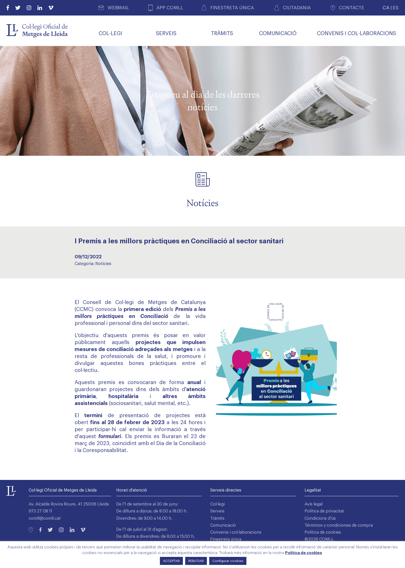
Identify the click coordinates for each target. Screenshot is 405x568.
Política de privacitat (324, 511)
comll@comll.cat (45, 518)
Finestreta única (225, 539)
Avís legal (314, 504)
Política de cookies (323, 532)
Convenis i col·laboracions (235, 532)
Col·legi (217, 504)
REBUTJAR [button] (196, 561)
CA (386, 7)
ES (396, 7)
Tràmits (217, 518)
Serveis (217, 511)
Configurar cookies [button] (227, 561)
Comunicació (223, 525)
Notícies (103, 264)
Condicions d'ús (320, 518)
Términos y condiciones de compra (339, 525)
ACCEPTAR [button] (171, 561)
